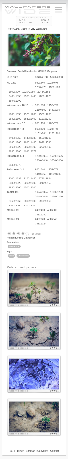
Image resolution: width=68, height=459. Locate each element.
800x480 (40, 123)
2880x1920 (15, 183)
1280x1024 (41, 155)
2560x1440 (30, 96)
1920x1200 (30, 114)
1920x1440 (30, 142)
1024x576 (53, 82)
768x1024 (40, 223)
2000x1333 (15, 178)
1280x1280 (56, 192)
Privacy (19, 450)
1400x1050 (15, 137)
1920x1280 (55, 173)
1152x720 (53, 105)
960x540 (40, 82)
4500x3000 (30, 187)
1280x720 (40, 87)
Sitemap (30, 450)
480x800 (52, 210)
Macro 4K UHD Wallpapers (34, 29)
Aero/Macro (14, 246)
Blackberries (23, 256)
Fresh (11, 256)
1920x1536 (56, 155)
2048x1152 (43, 91)
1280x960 (54, 133)
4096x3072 (30, 151)
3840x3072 (15, 164)
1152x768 (53, 169)
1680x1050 (15, 114)
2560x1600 (45, 114)
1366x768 (54, 87)
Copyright (42, 450)
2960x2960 (45, 201)
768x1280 (40, 214)
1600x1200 (45, 137)
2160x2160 (56, 196)
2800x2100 (30, 146)
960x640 (40, 169)
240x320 (40, 219)
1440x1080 (30, 137)
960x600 (40, 105)
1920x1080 (28, 91)
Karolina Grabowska (25, 238)
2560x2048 (41, 160)
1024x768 (53, 128)
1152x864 (40, 133)
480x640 (52, 219)
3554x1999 (15, 100)
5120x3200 (45, 118)
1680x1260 (15, 142)
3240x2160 (45, 183)
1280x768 (53, 123)
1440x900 (54, 109)
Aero (16, 29)
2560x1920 (15, 146)
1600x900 (14, 91)
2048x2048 (41, 196)
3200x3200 (30, 205)
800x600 (40, 128)
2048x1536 (45, 142)
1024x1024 (41, 192)
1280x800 (40, 109)
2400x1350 (15, 96)
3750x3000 (56, 160)
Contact (54, 450)
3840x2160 (41, 77)
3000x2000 (30, 183)
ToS (11, 450)
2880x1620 (45, 96)
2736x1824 (45, 178)
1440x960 (40, 173)
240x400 (40, 210)
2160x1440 (30, 178)
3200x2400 (45, 146)
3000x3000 (15, 205)
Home (10, 29)
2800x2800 (30, 201)
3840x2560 (15, 187)
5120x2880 (56, 77)
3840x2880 (15, 151)
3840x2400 (30, 118)
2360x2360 (15, 201)
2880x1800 (15, 118)
